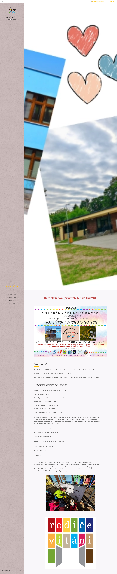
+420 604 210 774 (111, 1)
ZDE (94, 298)
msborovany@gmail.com (98, 1)
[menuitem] (11, 286)
